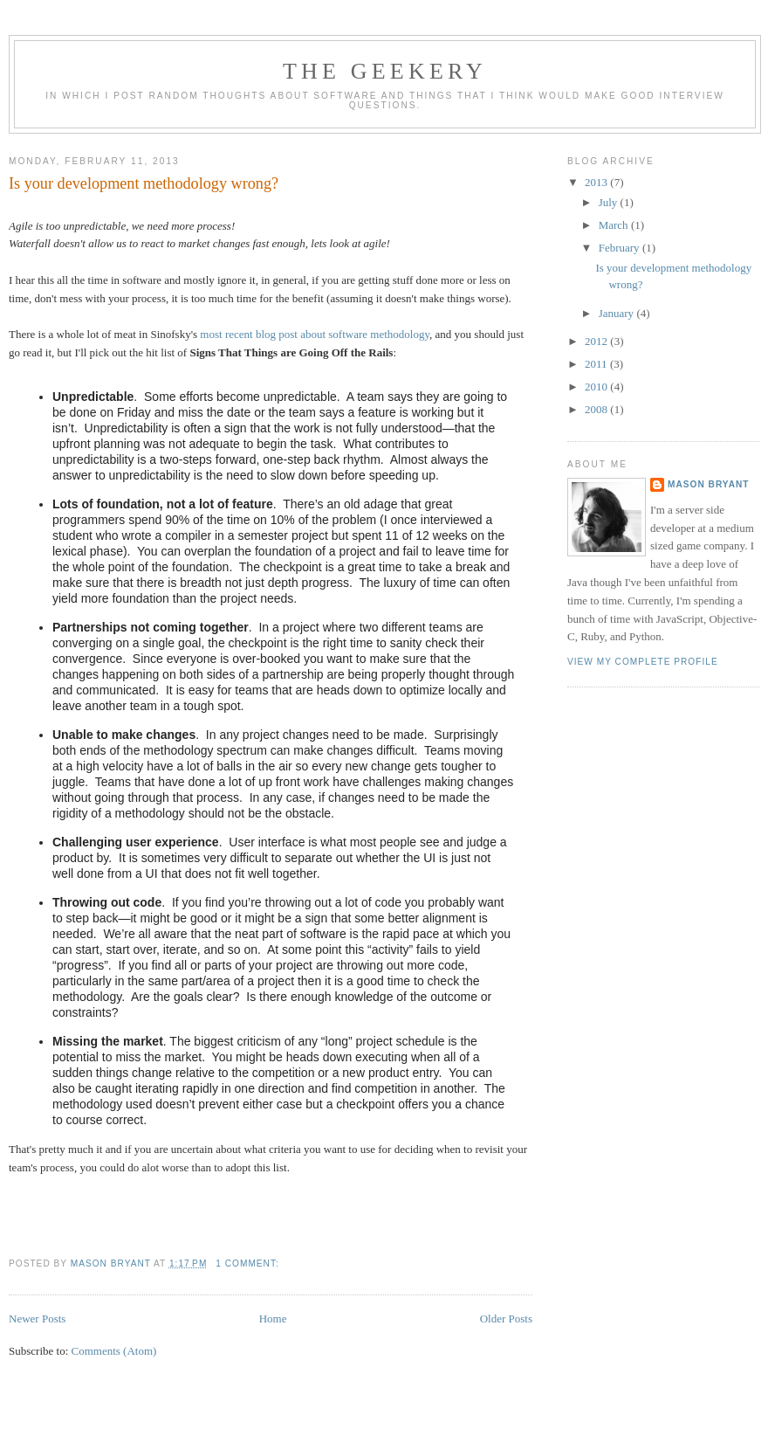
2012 (597, 341)
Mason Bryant (709, 484)
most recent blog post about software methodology (314, 334)
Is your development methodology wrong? (143, 183)
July (610, 202)
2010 (597, 386)
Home (273, 1318)
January (618, 313)
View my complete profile (642, 661)
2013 (597, 182)
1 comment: (249, 1263)
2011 (597, 363)
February (620, 247)
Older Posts (506, 1318)
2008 (597, 409)
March (615, 224)
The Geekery (385, 71)
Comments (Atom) (114, 1350)
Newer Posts (37, 1318)
